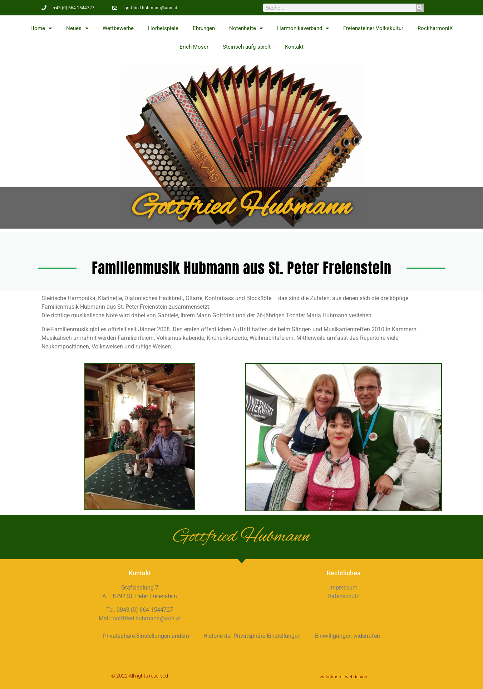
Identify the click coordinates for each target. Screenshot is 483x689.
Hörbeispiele (163, 28)
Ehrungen (204, 28)
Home (41, 28)
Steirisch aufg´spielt (247, 47)
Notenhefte (246, 28)
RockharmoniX (435, 28)
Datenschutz (343, 596)
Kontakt (294, 47)
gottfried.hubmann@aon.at (147, 618)
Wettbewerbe (118, 28)
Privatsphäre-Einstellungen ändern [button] (146, 635)
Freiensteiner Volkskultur (373, 28)
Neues (77, 28)
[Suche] (420, 8)
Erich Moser (193, 47)
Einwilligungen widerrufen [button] (347, 635)
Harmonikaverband (303, 28)
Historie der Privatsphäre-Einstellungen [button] (252, 635)
